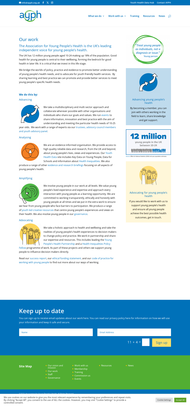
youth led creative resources (38, 210)
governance (80, 214)
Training (134, 16)
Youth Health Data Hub (142, 3)
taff (50, 374)
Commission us (82, 375)
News (162, 16)
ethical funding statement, (67, 258)
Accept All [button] (180, 400)
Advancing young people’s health (148, 101)
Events (78, 378)
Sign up (161, 342)
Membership (81, 368)
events (105, 115)
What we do (95, 16)
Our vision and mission (55, 366)
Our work (53, 371)
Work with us (115, 16)
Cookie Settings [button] (164, 400)
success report (37, 258)
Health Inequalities (89, 161)
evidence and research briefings (66, 165)
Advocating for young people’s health (148, 194)
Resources (149, 16)
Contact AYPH (164, 3)
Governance (54, 377)
